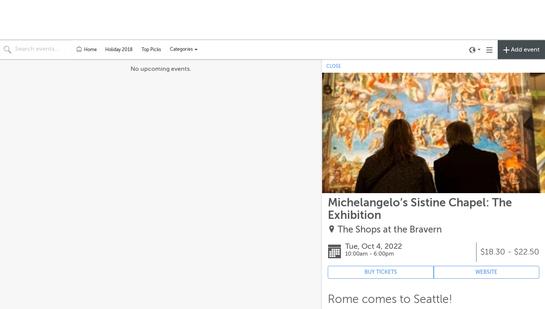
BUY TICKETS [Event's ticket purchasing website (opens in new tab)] (380, 272)
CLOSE (333, 66)
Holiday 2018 (118, 49)
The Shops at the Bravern (390, 230)
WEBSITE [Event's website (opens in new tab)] (486, 272)
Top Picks (151, 49)
